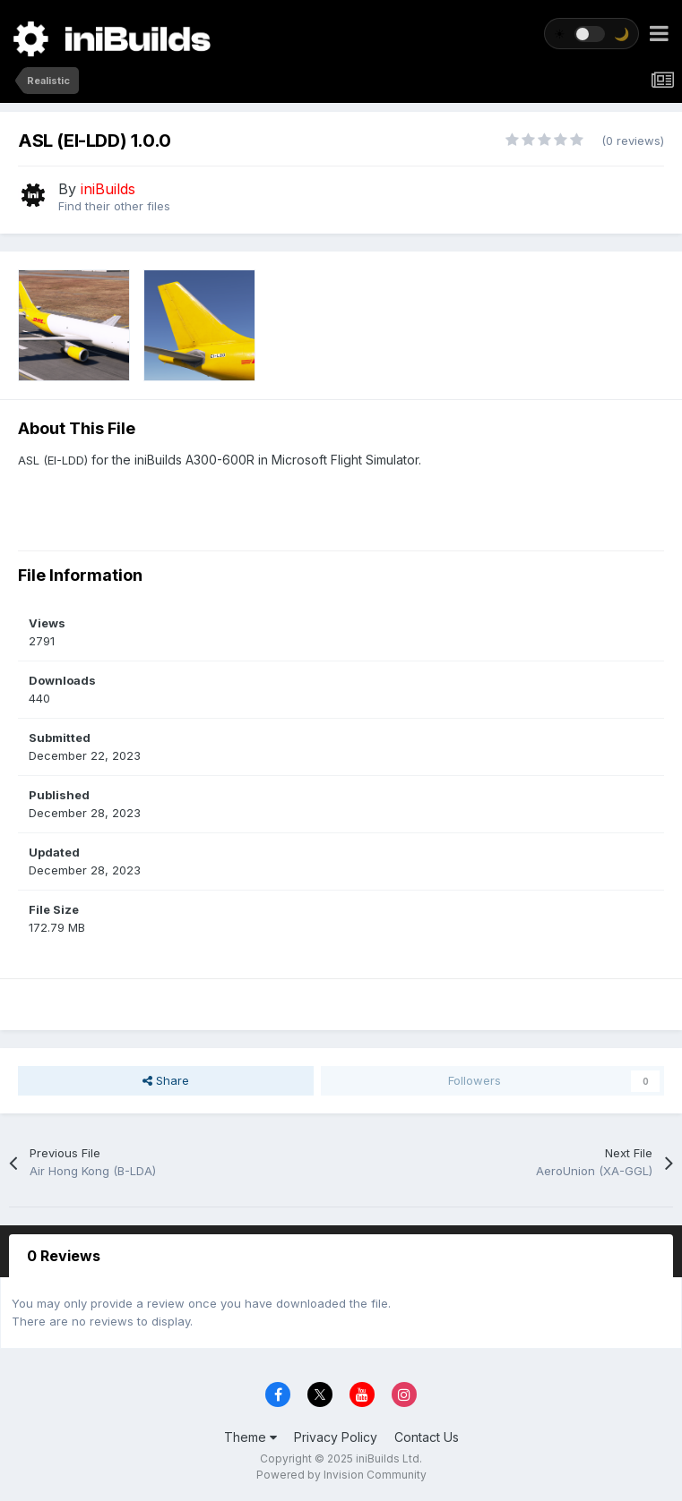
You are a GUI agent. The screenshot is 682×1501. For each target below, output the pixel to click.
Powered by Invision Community (341, 1474)
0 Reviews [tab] (63, 1256)
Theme (250, 1437)
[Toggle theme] (591, 33)
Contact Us (426, 1437)
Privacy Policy (335, 1437)
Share (165, 1080)
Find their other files (114, 206)
